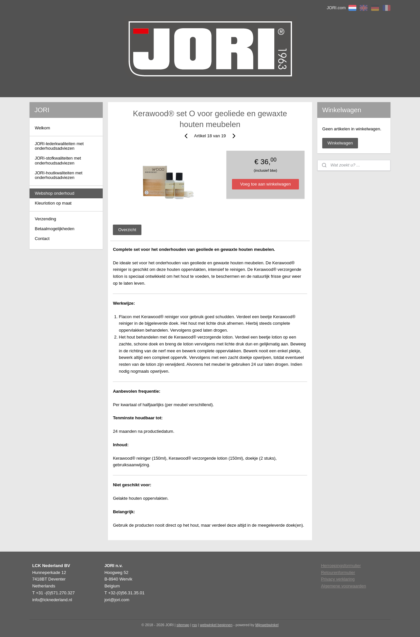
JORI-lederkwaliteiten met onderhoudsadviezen (59, 146)
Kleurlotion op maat (53, 203)
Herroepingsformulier (341, 565)
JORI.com (336, 7)
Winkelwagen (340, 143)
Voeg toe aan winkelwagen (265, 184)
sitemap (183, 625)
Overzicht (127, 229)
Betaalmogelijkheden (54, 228)
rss (194, 625)
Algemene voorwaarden (343, 585)
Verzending (45, 218)
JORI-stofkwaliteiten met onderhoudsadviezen (58, 160)
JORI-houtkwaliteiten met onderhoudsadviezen (58, 175)
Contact (42, 238)
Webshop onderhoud (54, 193)
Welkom (42, 127)
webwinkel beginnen (216, 625)
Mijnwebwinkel (267, 625)
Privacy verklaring (338, 579)
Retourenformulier (338, 572)
